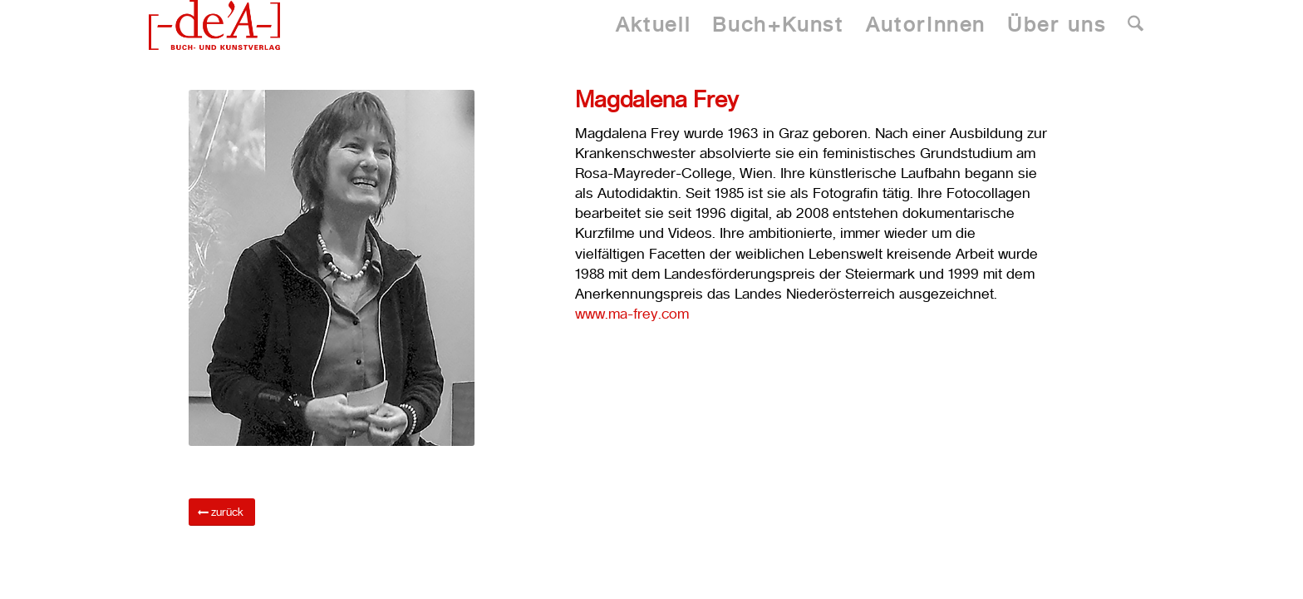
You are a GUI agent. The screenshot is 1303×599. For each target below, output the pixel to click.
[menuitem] (653, 25)
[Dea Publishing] (214, 25)
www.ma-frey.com (632, 313)
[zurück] (222, 512)
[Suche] (1135, 25)
